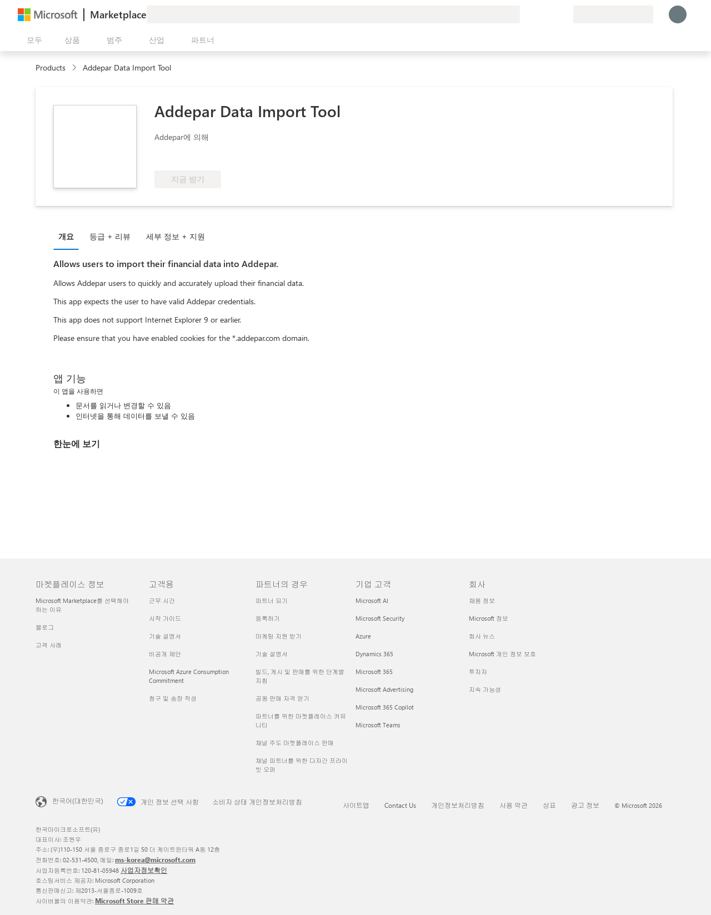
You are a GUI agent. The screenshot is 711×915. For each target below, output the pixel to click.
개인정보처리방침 (457, 805)
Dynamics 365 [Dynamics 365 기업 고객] (374, 654)
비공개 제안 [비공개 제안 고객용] (165, 654)
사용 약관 (513, 805)
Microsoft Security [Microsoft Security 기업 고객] (380, 618)
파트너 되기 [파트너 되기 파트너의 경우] (272, 600)
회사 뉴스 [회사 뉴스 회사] (482, 636)
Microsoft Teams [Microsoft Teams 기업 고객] (378, 725)
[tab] (68, 236)
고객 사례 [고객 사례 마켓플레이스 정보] (49, 645)
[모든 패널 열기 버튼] (32, 40)
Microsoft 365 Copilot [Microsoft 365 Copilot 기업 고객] (385, 707)
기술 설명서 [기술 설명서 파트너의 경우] (272, 654)
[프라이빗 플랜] (564, 14)
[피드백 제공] (524, 14)
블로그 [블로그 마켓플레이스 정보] (45, 627)
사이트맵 (356, 805)
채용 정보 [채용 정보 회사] (482, 600)
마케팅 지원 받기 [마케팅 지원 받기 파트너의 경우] (279, 636)
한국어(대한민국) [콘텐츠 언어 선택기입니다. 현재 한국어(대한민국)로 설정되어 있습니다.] (77, 800)
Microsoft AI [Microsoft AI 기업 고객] (372, 600)
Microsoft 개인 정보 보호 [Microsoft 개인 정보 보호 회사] (502, 654)
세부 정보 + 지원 (175, 236)
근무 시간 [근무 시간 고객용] (162, 600)
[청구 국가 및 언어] (613, 14)
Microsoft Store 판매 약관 (134, 900)
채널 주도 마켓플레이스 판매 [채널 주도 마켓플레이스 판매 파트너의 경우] (295, 742)
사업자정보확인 (144, 870)
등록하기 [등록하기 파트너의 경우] (268, 618)
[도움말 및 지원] (537, 14)
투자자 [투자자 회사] (478, 671)
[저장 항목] (551, 14)
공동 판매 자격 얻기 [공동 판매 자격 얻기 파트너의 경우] (282, 698)
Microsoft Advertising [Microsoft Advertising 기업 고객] (384, 689)
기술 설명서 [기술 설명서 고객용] (165, 636)
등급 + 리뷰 (110, 236)
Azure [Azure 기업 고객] (363, 636)
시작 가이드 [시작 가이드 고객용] (165, 618)
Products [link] (51, 67)
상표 (549, 805)
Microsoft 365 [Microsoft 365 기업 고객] (374, 671)
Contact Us (400, 805)
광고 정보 (585, 805)
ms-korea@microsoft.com (155, 859)
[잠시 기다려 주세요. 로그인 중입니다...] (677, 14)
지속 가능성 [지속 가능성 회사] (485, 689)
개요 (66, 236)
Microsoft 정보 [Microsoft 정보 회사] (488, 618)
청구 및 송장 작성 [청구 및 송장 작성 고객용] (173, 698)
